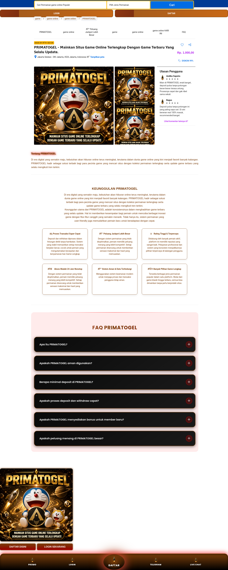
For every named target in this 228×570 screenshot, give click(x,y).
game (37, 18)
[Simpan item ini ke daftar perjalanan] (182, 44)
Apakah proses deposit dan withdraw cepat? (69, 401)
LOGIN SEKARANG (55, 547)
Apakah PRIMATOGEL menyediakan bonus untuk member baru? (81, 419)
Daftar (114, 562)
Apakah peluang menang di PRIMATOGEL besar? (71, 438)
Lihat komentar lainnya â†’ (176, 121)
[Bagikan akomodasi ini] (189, 44)
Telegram (155, 562)
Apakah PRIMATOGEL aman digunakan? (65, 363)
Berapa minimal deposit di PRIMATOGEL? (66, 382)
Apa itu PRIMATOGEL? (53, 344)
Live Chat (195, 562)
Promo (32, 562)
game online (52, 18)
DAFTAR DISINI (17, 547)
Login (72, 562)
